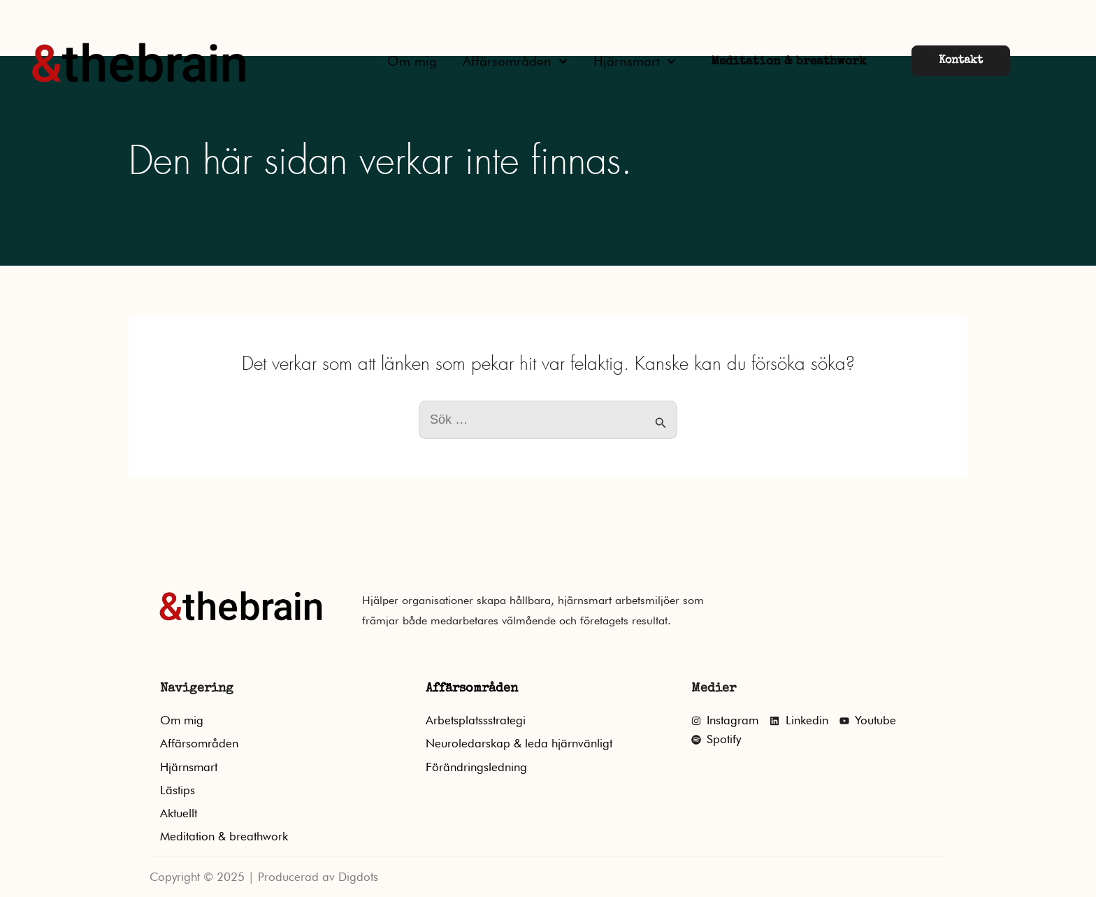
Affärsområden (515, 61)
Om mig (412, 61)
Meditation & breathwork (789, 62)
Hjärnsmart (634, 61)
